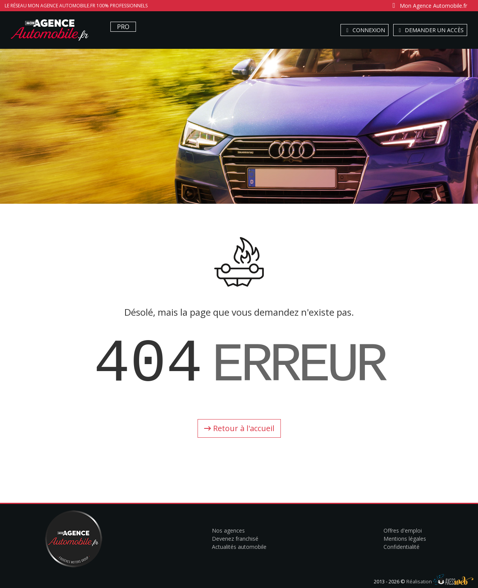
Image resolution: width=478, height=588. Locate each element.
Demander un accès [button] (430, 30)
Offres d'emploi (402, 530)
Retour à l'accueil (239, 428)
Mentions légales (404, 538)
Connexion (364, 30)
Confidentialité (401, 546)
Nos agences (228, 530)
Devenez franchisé (235, 538)
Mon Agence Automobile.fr (429, 5)
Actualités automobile (239, 546)
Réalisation (439, 581)
